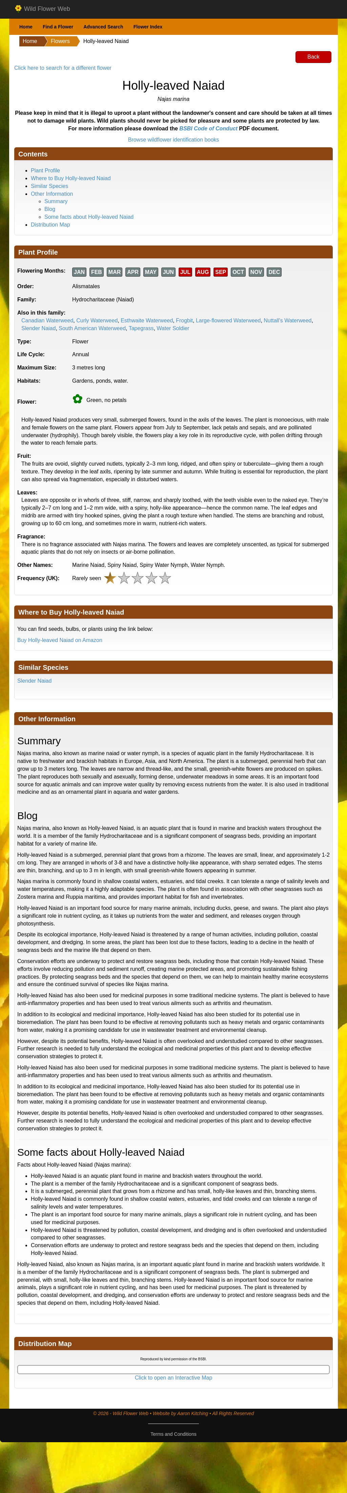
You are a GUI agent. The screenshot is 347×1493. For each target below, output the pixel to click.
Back (313, 57)
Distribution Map (50, 225)
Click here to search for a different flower (62, 68)
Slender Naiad (38, 328)
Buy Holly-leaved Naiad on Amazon (59, 640)
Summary (55, 201)
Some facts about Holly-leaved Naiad (89, 217)
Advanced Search (103, 26)
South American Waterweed (92, 328)
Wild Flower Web (42, 9)
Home (26, 26)
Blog (49, 209)
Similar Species (49, 186)
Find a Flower (58, 26)
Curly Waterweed (97, 320)
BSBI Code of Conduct (208, 128)
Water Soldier (173, 328)
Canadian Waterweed (47, 320)
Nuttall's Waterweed (287, 320)
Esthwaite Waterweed (147, 320)
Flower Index (148, 26)
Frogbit (184, 320)
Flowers (60, 41)
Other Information (52, 194)
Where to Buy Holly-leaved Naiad (71, 178)
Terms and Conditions (173, 1434)
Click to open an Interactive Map (173, 1378)
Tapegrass (141, 328)
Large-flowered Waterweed (228, 320)
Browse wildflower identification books (173, 140)
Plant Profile (45, 170)
